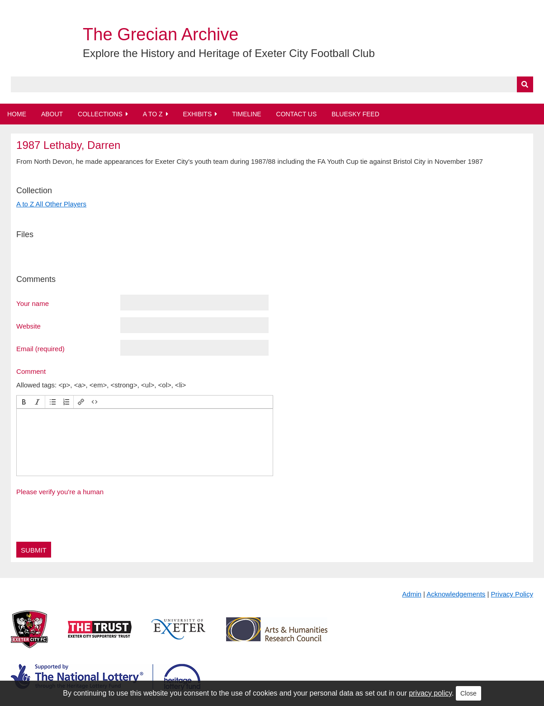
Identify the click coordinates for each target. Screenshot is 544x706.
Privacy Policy (512, 594)
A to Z (153, 114)
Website (28, 325)
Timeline (246, 114)
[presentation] (24, 402)
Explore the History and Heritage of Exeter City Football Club (229, 53)
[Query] (272, 84)
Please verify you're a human (60, 492)
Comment (31, 371)
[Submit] (525, 84)
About (52, 114)
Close (468, 693)
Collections (100, 114)
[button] (24, 401)
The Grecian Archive (160, 34)
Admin (411, 594)
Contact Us (296, 114)
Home (16, 114)
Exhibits (197, 114)
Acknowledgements (455, 594)
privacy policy (430, 693)
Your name (32, 303)
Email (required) (40, 348)
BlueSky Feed (355, 114)
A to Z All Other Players (51, 204)
